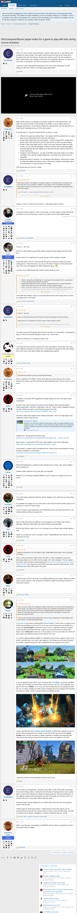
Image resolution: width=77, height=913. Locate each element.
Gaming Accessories (49, 886)
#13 (74, 545)
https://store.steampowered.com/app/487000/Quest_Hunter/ (36, 444)
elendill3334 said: (22, 604)
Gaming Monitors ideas (51, 898)
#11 (74, 493)
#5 (74, 243)
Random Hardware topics (51, 876)
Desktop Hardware (48, 880)
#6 (74, 306)
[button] (27, 5)
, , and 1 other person (33, 816)
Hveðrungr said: (22, 180)
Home (5, 5)
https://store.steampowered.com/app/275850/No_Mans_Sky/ (36, 411)
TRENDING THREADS (49, 866)
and (26, 238)
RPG (44, 873)
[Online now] (8, 470)
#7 (74, 343)
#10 (74, 461)
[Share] (71, 49)
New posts (4, 8)
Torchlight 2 (56, 682)
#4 (74, 208)
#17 (74, 822)
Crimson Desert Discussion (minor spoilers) (57, 869)
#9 (74, 395)
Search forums (19, 8)
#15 (74, 600)
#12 (74, 518)
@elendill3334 (21, 623)
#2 (74, 118)
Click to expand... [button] (46, 196)
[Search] (74, 5)
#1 (74, 49)
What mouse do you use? (51, 905)
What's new (22, 5)
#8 (74, 368)
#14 (74, 575)
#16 (74, 786)
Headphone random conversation (54, 883)
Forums (12, 5)
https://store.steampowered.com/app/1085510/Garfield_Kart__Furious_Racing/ (42, 438)
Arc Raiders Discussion (51, 912)
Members (33, 5)
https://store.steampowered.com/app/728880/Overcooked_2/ (36, 453)
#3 (74, 176)
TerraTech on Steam (30, 421)
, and (26, 301)
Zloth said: (20, 310)
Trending (11, 8)
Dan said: (20, 549)
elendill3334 (6, 45)
